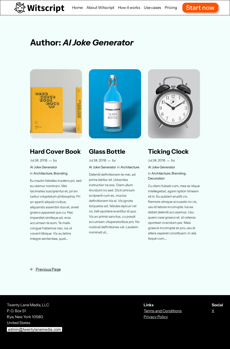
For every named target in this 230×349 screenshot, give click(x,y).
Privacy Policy (156, 317)
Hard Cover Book (55, 151)
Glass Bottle (107, 151)
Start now (200, 7)
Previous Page (45, 269)
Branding (61, 173)
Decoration (156, 178)
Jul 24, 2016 (38, 160)
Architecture (42, 173)
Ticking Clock (168, 151)
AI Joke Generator (43, 167)
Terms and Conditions (163, 311)
